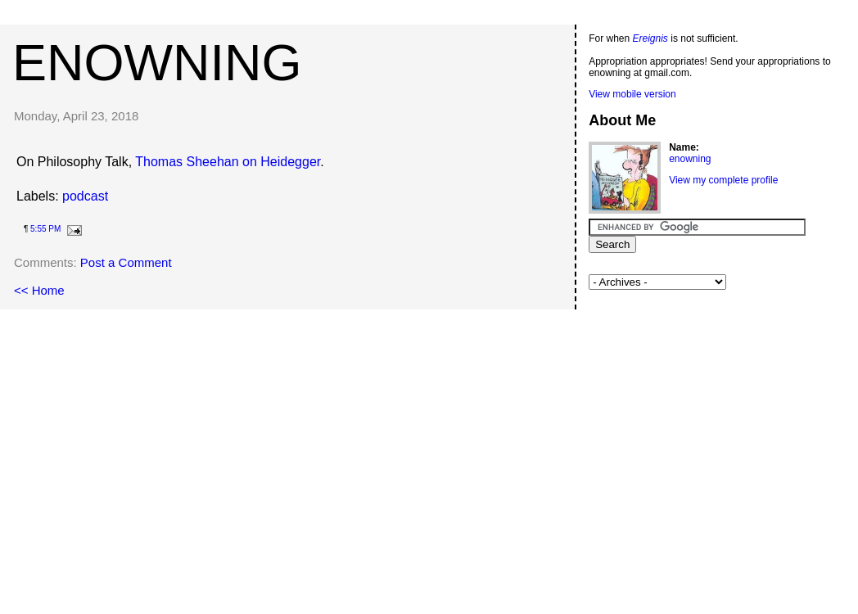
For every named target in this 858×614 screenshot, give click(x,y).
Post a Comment (126, 262)
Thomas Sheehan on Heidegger (227, 162)
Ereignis (650, 38)
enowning (156, 62)
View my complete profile (723, 180)
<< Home (39, 290)
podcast (85, 196)
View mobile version (632, 94)
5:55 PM (45, 228)
